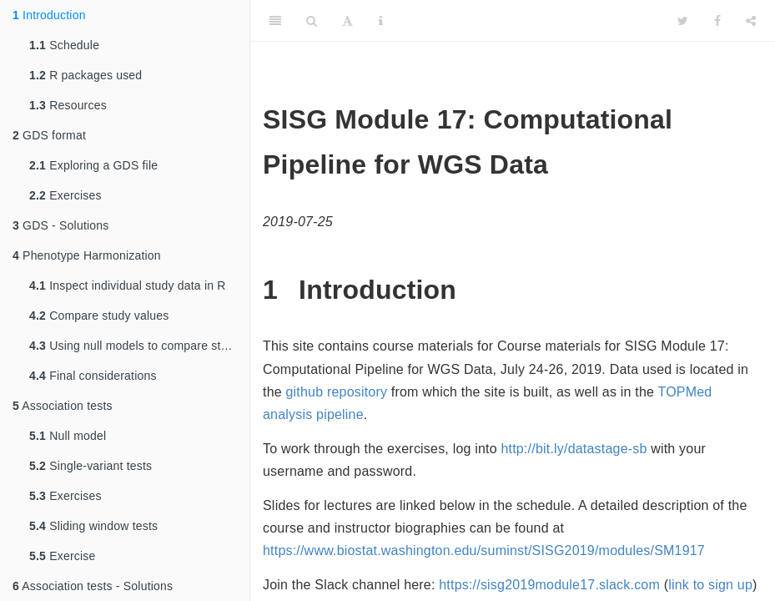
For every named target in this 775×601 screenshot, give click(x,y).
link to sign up (710, 585)
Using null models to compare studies (139, 345)
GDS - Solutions (60, 225)
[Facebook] (717, 21)
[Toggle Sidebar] (275, 21)
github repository (337, 392)
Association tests (63, 405)
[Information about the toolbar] (380, 21)
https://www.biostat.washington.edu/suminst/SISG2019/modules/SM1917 (484, 550)
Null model (67, 435)
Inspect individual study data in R (127, 285)
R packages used (85, 75)
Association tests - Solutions (93, 586)
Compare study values (99, 315)
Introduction (49, 15)
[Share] (750, 21)
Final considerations (93, 375)
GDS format (49, 135)
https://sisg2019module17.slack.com (549, 585)
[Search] (312, 21)
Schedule (64, 45)
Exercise (62, 556)
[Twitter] (683, 21)
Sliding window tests (93, 526)
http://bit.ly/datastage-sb (574, 449)
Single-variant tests (90, 465)
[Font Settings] (347, 21)
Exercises (65, 195)
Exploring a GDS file (93, 165)
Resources (68, 105)
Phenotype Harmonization (87, 255)
